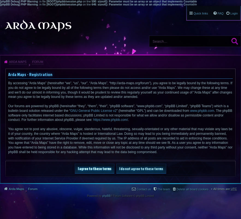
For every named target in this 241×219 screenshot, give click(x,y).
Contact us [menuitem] (143, 189)
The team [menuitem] (163, 189)
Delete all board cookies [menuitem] (193, 189)
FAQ (221, 13)
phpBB (106, 195)
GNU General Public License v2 (93, 111)
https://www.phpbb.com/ (110, 120)
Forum (37, 61)
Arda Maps (17, 61)
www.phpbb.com (202, 111)
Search (234, 41)
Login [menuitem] (234, 13)
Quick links (201, 13)
